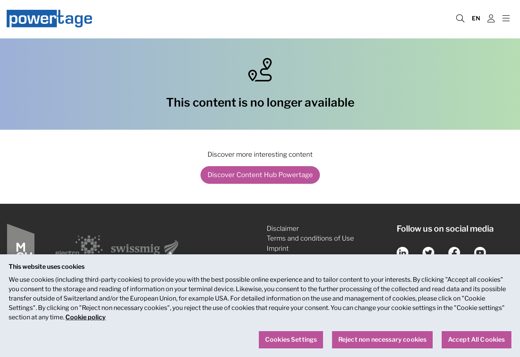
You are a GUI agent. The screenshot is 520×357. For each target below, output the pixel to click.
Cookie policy (85, 321)
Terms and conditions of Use (310, 238)
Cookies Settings (291, 344)
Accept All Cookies (476, 344)
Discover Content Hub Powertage (260, 175)
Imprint (278, 248)
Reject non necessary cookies (382, 344)
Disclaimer (283, 228)
